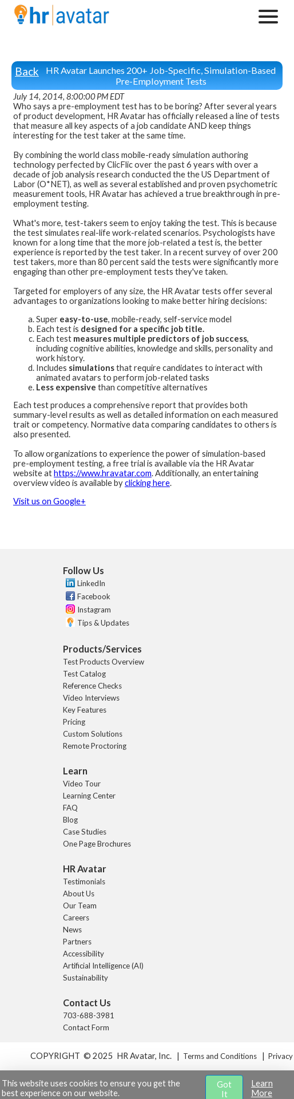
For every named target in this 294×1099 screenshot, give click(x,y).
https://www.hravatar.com (103, 473)
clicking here (147, 483)
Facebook (93, 596)
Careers (76, 917)
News (72, 929)
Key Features (84, 709)
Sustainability (85, 977)
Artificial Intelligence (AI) (103, 965)
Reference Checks (92, 685)
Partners (77, 941)
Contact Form (86, 1027)
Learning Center (89, 795)
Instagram (94, 609)
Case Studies (84, 831)
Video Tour (82, 783)
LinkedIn (91, 583)
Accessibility (83, 953)
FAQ (70, 807)
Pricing (74, 721)
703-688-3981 (88, 1015)
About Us (78, 893)
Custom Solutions (92, 733)
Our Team (80, 905)
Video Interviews (91, 697)
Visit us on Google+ (49, 501)
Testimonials (84, 881)
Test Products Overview (103, 661)
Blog (70, 819)
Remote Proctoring (94, 745)
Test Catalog (84, 673)
